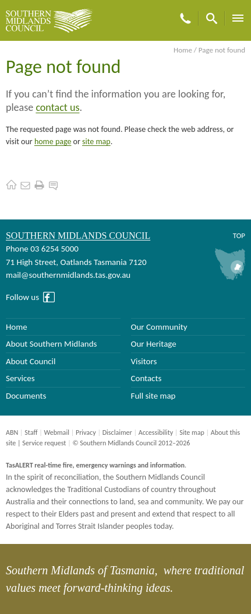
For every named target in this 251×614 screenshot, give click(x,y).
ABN (12, 432)
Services (20, 378)
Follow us (22, 297)
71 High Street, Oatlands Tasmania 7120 (76, 262)
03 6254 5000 (54, 248)
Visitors (144, 361)
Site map (191, 432)
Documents (26, 395)
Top (239, 235)
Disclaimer (117, 432)
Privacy (86, 432)
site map (96, 141)
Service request (44, 443)
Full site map (153, 395)
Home (183, 50)
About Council (31, 361)
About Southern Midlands (51, 344)
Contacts (146, 378)
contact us (57, 107)
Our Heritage (153, 344)
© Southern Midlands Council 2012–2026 (131, 443)
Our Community (159, 327)
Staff (30, 432)
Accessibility (156, 432)
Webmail (56, 432)
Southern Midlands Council (78, 235)
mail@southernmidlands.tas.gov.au (68, 275)
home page (53, 141)
